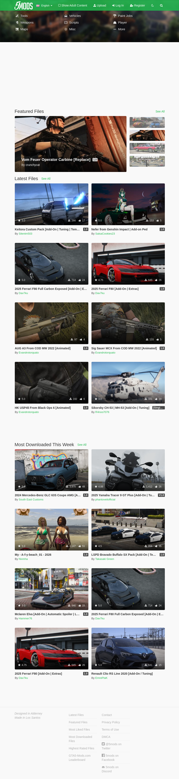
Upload (99, 5)
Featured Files (78, 722)
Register (137, 5)
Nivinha (23, 559)
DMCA (106, 737)
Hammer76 (25, 618)
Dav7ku (23, 293)
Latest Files (76, 715)
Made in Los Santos (27, 717)
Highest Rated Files (81, 748)
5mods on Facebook (110, 757)
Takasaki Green (104, 559)
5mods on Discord (110, 769)
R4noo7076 (102, 412)
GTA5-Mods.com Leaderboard (80, 757)
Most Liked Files (79, 729)
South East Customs (31, 499)
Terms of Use (110, 729)
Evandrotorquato (29, 352)
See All (160, 111)
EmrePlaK (101, 677)
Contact (107, 715)
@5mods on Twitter (111, 746)
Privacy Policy (111, 722)
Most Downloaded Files (80, 739)
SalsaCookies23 (105, 233)
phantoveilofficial (105, 499)
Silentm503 (25, 233)
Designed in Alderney (28, 713)
